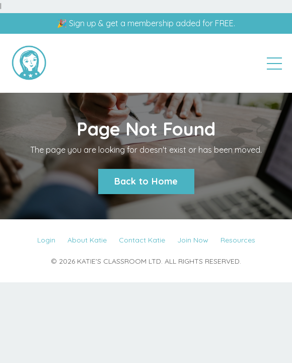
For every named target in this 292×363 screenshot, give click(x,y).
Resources (238, 240)
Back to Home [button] (146, 181)
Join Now (192, 240)
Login (46, 240)
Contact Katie (142, 240)
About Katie (87, 240)
